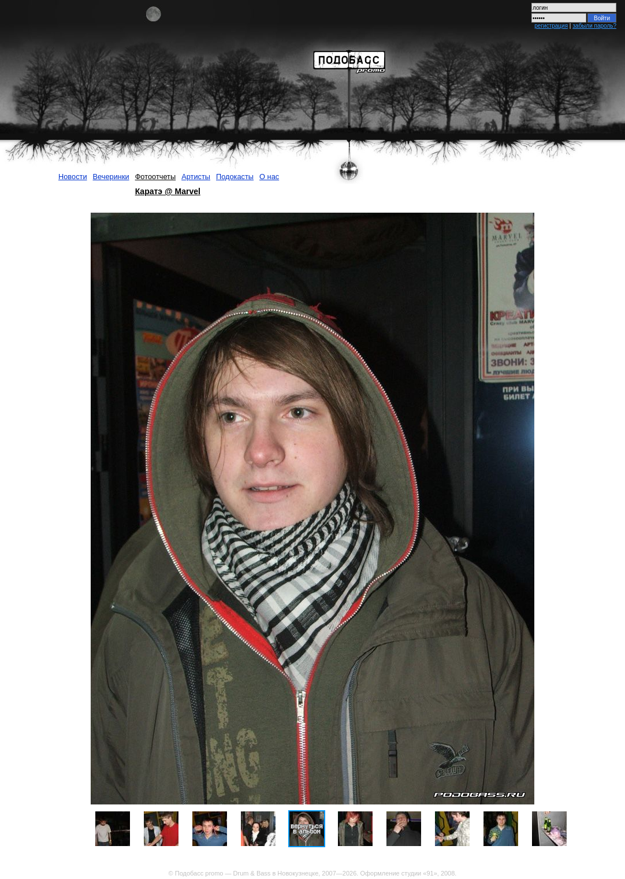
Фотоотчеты (155, 176)
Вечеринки (111, 176)
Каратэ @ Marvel (167, 191)
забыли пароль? (594, 26)
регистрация (551, 26)
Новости (72, 176)
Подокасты (235, 176)
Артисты (195, 176)
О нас (269, 176)
